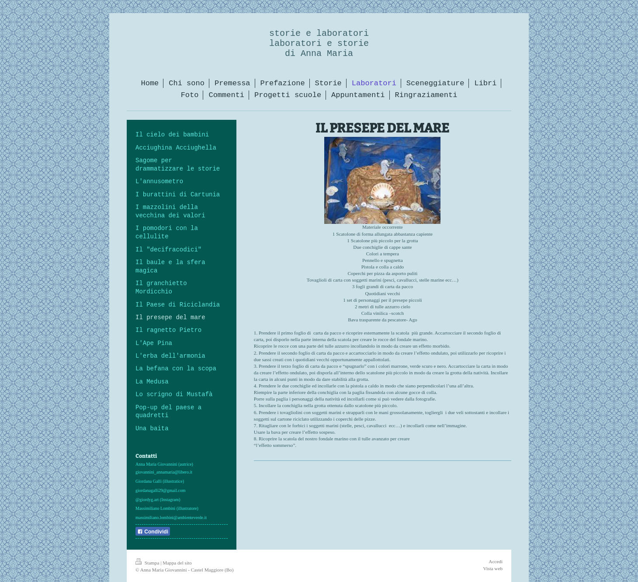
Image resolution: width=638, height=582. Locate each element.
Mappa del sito (177, 562)
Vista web (493, 568)
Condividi (152, 532)
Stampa (147, 562)
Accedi (496, 561)
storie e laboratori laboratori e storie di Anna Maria (319, 43)
